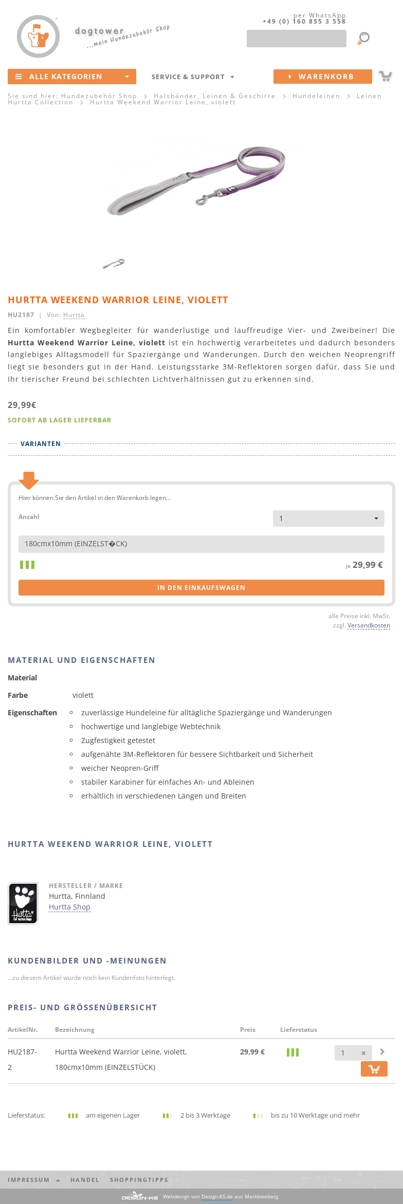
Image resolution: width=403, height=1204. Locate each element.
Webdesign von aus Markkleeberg (220, 1196)
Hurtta (74, 314)
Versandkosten (368, 625)
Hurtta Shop (69, 907)
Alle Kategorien (72, 76)
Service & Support (193, 76)
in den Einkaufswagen (201, 587)
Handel (85, 1179)
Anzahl (29, 516)
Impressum (34, 1179)
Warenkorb (330, 76)
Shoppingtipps (139, 1179)
